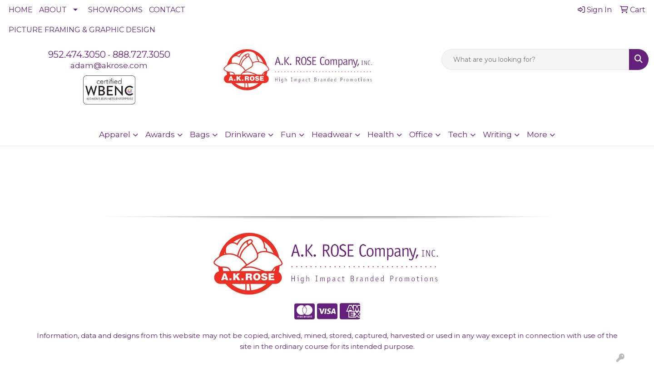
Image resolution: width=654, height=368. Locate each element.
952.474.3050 (77, 54)
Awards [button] (160, 134)
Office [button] (421, 134)
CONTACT (167, 9)
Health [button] (380, 134)
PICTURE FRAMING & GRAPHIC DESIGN (82, 29)
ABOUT (53, 9)
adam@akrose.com (109, 65)
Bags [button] (200, 134)
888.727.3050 (141, 54)
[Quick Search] (535, 59)
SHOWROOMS (115, 9)
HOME (21, 9)
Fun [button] (289, 134)
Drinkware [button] (245, 134)
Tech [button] (458, 134)
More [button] (537, 134)
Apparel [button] (114, 134)
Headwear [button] (332, 134)
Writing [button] (497, 134)
